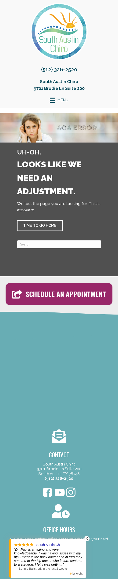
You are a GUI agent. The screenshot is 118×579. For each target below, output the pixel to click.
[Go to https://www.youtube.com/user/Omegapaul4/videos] (59, 493)
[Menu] (59, 100)
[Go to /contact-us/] (59, 455)
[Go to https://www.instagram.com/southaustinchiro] (70, 493)
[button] (40, 225)
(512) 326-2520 (59, 69)
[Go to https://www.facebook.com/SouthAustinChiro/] (47, 493)
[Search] (59, 244)
